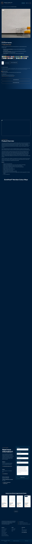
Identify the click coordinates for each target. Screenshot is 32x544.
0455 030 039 (12, 76)
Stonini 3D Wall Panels (5, 534)
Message (18, 465)
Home (2, 6)
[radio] (2, 56)
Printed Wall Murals (4, 532)
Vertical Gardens (4, 533)
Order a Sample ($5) (14, 62)
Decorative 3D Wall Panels (5, 535)
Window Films (3, 531)
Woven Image (3, 41)
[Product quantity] (3, 63)
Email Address (19, 456)
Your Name (18, 447)
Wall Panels (5, 6)
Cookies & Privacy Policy (16, 540)
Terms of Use (26, 540)
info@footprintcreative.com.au (5, 76)
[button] (16, 511)
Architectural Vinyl (4, 528)
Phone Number (19, 460)
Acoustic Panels (9, 6)
